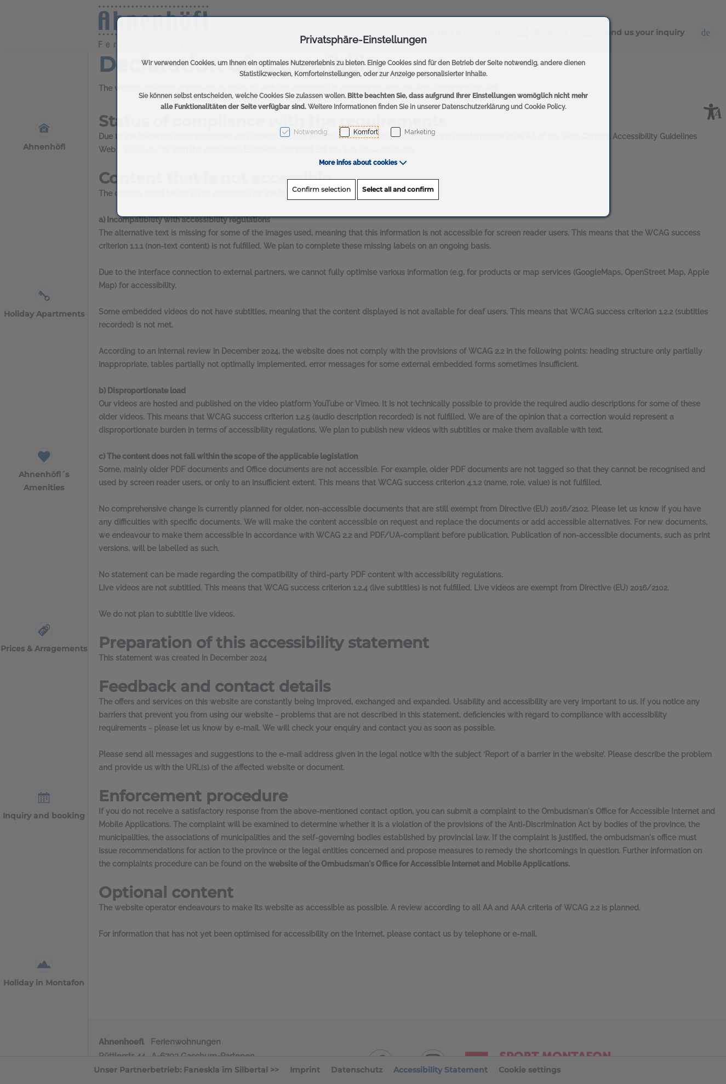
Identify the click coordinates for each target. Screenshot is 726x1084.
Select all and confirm (398, 189)
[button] (363, 163)
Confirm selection (321, 189)
